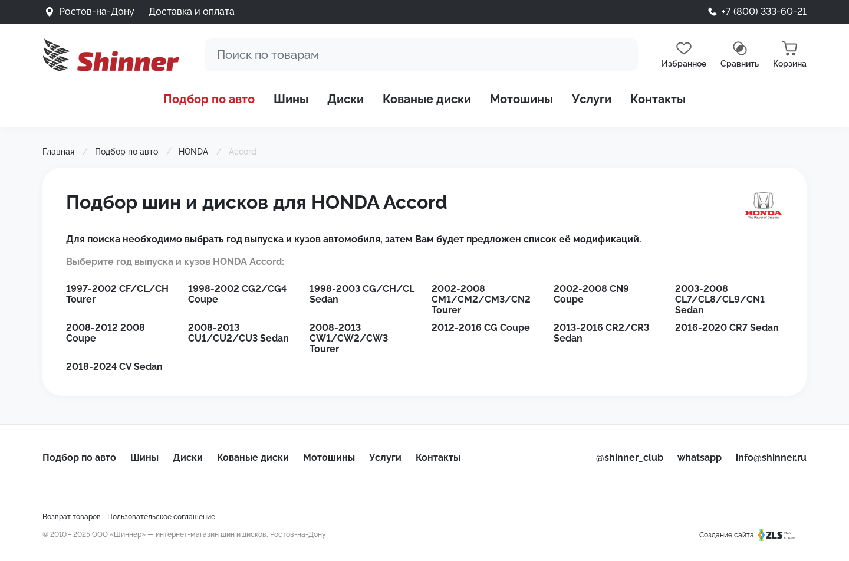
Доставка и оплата (192, 11)
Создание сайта (753, 535)
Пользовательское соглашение (161, 517)
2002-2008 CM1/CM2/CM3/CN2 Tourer (481, 299)
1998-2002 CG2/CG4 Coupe (237, 294)
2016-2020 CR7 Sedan (727, 327)
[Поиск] (421, 55)
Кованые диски (427, 99)
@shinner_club (629, 457)
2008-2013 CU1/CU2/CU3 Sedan (238, 333)
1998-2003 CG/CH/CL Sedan (362, 294)
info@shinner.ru (771, 457)
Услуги (591, 99)
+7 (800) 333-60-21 (764, 11)
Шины (291, 99)
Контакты (658, 99)
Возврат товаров (71, 517)
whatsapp (699, 457)
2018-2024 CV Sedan (114, 366)
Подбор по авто (209, 99)
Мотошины (521, 99)
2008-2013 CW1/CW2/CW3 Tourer (349, 338)
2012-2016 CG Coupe (481, 327)
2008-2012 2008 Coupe (105, 333)
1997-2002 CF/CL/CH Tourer (117, 294)
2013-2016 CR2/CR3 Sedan (601, 333)
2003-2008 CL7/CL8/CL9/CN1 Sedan (720, 299)
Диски (345, 99)
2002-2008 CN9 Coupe (591, 294)
